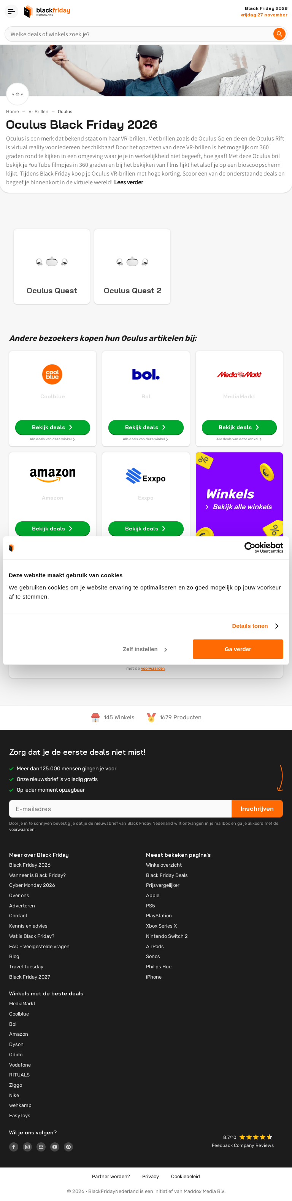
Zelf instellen (145, 649)
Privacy (150, 1176)
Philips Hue (158, 966)
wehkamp (20, 1105)
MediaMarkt (239, 396)
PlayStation (159, 915)
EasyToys (19, 1115)
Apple (152, 895)
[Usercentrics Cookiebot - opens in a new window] (250, 547)
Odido (15, 1054)
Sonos (153, 956)
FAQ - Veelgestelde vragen (39, 946)
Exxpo (146, 497)
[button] (257, 1138)
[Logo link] (16, 1148)
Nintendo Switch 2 (167, 936)
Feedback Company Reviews (243, 1145)
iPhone (154, 977)
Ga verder (238, 649)
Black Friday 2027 (29, 977)
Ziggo (15, 1085)
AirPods (155, 946)
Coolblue (52, 396)
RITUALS (19, 1075)
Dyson (16, 1044)
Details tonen (250, 626)
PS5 (150, 906)
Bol (146, 396)
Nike (14, 1095)
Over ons (19, 895)
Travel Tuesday (26, 966)
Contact (18, 915)
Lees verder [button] (128, 182)
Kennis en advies (28, 926)
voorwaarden (153, 668)
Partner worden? (111, 1176)
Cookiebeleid (185, 1176)
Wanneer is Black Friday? (37, 875)
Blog (14, 956)
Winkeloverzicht (164, 865)
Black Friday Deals (167, 875)
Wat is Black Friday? (31, 936)
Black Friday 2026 (30, 865)
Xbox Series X (161, 926)
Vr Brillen (38, 111)
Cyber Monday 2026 (32, 885)
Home (12, 111)
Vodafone (20, 1065)
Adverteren (22, 906)
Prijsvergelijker (162, 885)
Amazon (52, 497)
